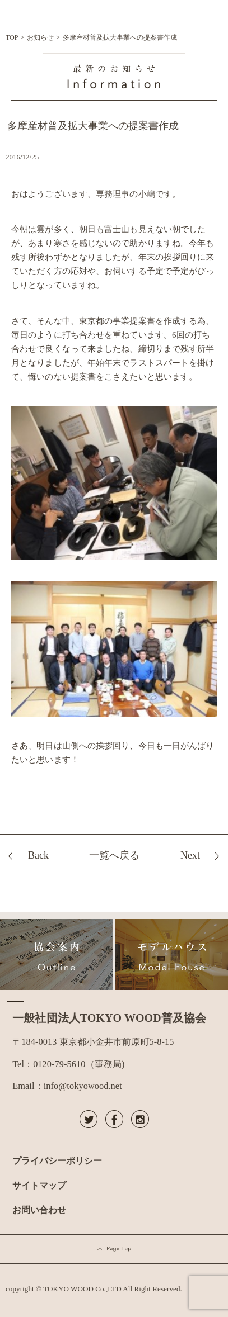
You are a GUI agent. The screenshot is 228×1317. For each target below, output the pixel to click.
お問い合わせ (39, 1210)
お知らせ (40, 37)
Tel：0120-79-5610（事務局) (68, 1064)
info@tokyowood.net (83, 1086)
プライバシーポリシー (57, 1160)
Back (38, 855)
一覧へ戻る (114, 855)
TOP (12, 37)
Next (190, 855)
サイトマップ (39, 1185)
